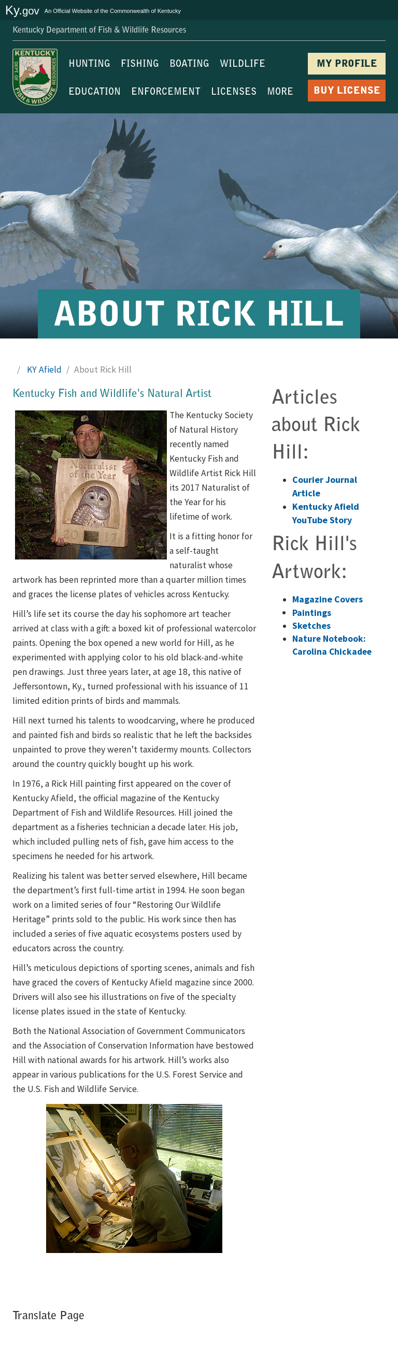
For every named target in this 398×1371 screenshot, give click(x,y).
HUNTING (89, 64)
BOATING (189, 64)
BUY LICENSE (347, 91)
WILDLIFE (242, 64)
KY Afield (44, 369)
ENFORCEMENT (166, 92)
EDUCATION (94, 92)
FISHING (140, 64)
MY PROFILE (347, 64)
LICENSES (234, 92)
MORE (280, 92)
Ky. (22, 10)
